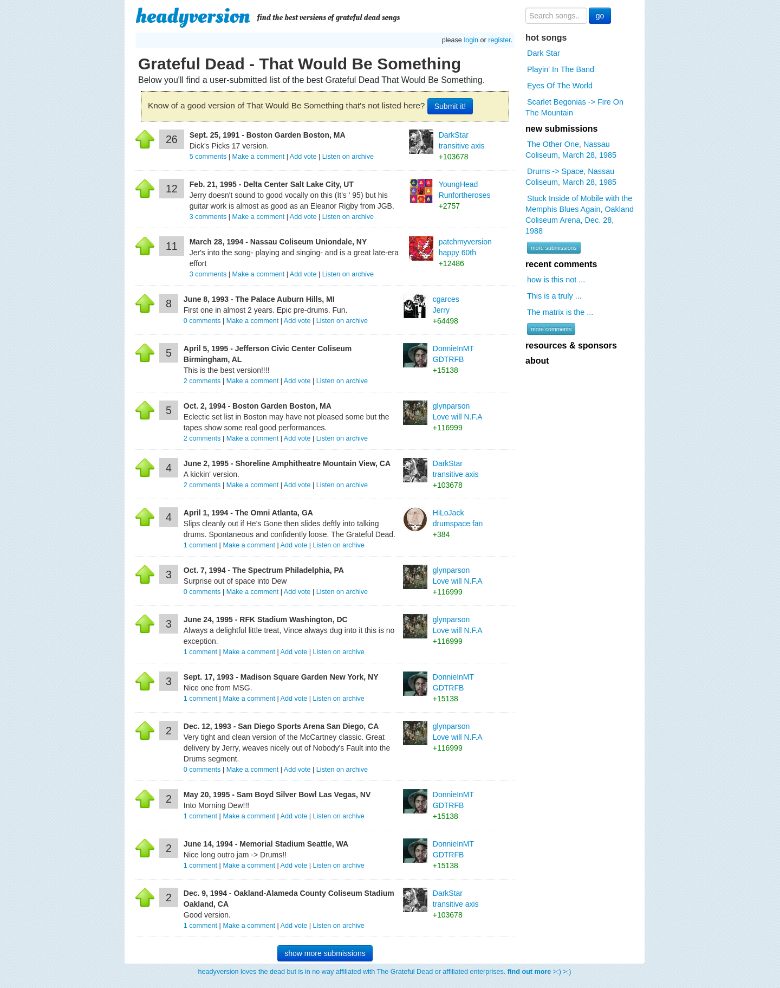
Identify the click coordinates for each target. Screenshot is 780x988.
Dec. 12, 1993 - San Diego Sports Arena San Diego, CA (281, 726)
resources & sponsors (571, 345)
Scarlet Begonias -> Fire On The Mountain (574, 107)
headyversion (192, 16)
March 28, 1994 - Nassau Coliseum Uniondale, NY (278, 241)
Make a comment (258, 156)
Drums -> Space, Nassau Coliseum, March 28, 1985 (570, 176)
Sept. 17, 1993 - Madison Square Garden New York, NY (281, 677)
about (537, 360)
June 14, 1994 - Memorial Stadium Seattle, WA (266, 844)
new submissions (561, 128)
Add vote (303, 156)
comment (201, 545)
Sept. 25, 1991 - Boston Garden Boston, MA (268, 135)
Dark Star (543, 53)
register (499, 40)
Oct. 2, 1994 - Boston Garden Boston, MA (258, 406)
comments (209, 156)
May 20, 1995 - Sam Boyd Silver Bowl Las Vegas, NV (277, 794)
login (471, 40)
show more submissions (324, 953)
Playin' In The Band (560, 69)
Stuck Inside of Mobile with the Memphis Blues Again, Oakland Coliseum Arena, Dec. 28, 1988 (579, 214)
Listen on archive (348, 156)
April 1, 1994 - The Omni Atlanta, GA (248, 512)
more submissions (554, 247)
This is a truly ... (554, 296)
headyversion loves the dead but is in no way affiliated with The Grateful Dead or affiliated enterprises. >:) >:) (384, 972)
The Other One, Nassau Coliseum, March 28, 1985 (570, 149)
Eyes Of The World (560, 85)
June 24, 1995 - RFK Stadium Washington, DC (266, 619)
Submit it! (450, 106)
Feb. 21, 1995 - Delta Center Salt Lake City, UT (272, 184)
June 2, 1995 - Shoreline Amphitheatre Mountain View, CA (287, 463)
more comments (551, 329)
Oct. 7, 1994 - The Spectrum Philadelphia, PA (264, 570)
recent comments (561, 264)
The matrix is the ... (560, 312)
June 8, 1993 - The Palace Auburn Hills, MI (259, 299)
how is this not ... (556, 279)
